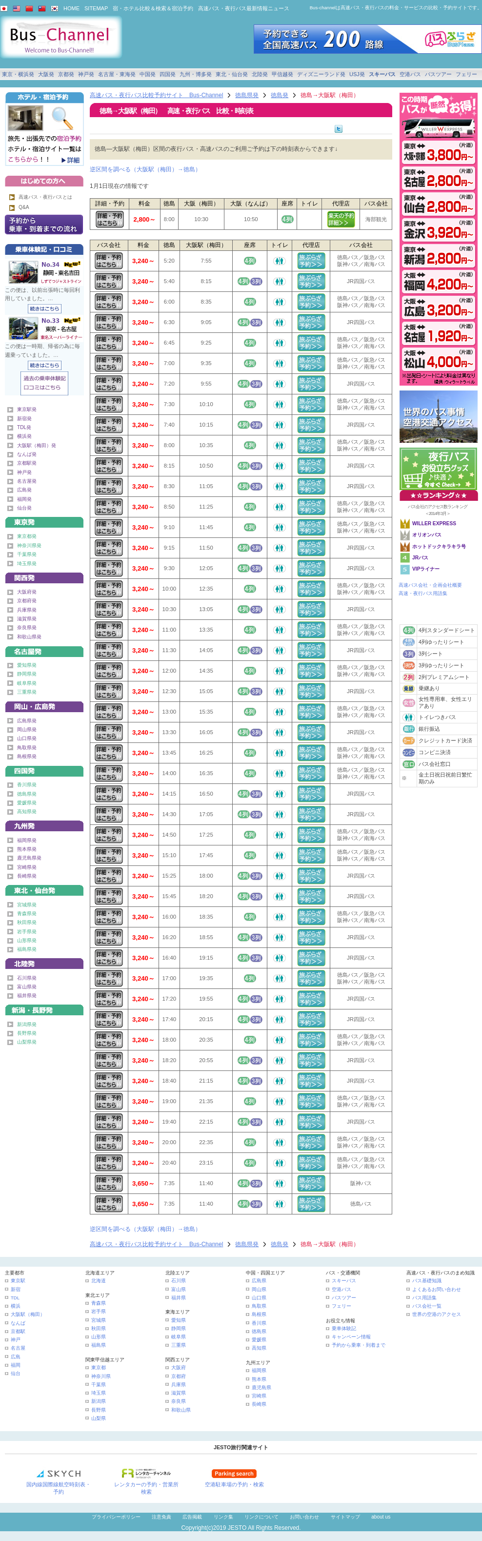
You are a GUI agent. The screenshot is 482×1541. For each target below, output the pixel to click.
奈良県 (178, 1401)
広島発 (24, 490)
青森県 (98, 1303)
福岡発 (24, 499)
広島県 (259, 1280)
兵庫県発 (27, 610)
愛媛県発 (27, 802)
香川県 (259, 1323)
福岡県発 (27, 840)
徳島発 (279, 95)
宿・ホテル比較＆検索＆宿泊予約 (153, 8)
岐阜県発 (27, 683)
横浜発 (24, 436)
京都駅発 (27, 463)
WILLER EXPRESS (434, 523)
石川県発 (27, 978)
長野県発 (27, 1033)
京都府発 (27, 600)
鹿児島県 (261, 1387)
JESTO (237, 1527)
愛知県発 (27, 665)
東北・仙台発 (232, 74)
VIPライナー (426, 569)
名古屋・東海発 (117, 74)
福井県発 (27, 995)
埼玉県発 (27, 563)
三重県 (178, 1345)
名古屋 (18, 1348)
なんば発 (27, 454)
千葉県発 (27, 554)
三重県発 (27, 692)
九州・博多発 (196, 74)
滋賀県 (178, 1393)
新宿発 (24, 418)
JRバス (420, 557)
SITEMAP (96, 8)
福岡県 (259, 1370)
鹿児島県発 (29, 858)
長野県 (98, 1410)
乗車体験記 (344, 1328)
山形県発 (27, 940)
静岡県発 (27, 674)
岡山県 (259, 1289)
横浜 (15, 1306)
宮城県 (98, 1320)
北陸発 (260, 74)
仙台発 (24, 508)
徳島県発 (247, 95)
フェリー (466, 74)
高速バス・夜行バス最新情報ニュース (243, 8)
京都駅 (18, 1331)
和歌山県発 (29, 636)
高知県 (259, 1348)
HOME (71, 8)
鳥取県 (259, 1306)
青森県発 (27, 913)
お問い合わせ (304, 1517)
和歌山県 (181, 1410)
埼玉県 (98, 1393)
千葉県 (98, 1384)
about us (380, 1517)
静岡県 (178, 1328)
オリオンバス (427, 534)
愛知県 (178, 1320)
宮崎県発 (27, 867)
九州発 (44, 824)
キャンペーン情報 (351, 1336)
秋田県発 (27, 922)
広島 (15, 1356)
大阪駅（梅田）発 (36, 445)
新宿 (15, 1289)
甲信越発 (282, 74)
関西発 (44, 576)
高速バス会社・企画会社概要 (430, 585)
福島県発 (27, 949)
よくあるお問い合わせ (436, 1289)
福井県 (178, 1297)
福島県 (98, 1345)
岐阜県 (178, 1336)
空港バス (410, 74)
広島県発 (27, 720)
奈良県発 (27, 627)
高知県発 (27, 811)
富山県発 (27, 986)
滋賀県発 (27, 618)
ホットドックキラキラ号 (439, 546)
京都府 (178, 1376)
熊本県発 (27, 849)
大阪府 (178, 1367)
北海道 (98, 1280)
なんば (18, 1323)
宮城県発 (27, 904)
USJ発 (357, 74)
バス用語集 (424, 1297)
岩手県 (98, 1311)
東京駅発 (27, 409)
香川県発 (27, 784)
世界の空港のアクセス (436, 1314)
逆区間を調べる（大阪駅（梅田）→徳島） (145, 169)
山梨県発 (27, 1042)
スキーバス (382, 74)
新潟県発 (27, 1024)
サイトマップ (345, 1517)
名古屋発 (27, 481)
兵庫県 (178, 1384)
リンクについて (261, 1517)
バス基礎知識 (427, 1280)
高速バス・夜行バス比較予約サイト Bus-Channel (156, 95)
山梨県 (98, 1418)
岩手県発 (27, 931)
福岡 (15, 1365)
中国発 (148, 74)
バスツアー (438, 74)
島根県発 (27, 756)
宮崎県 (259, 1395)
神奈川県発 (29, 545)
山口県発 (27, 738)
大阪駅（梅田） (28, 1314)
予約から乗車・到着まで (358, 1345)
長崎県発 (27, 876)
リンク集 (223, 1517)
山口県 (259, 1297)
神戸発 (86, 74)
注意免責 (161, 1517)
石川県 (178, 1280)
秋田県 (98, 1328)
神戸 (15, 1339)
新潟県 (98, 1401)
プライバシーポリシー (116, 1517)
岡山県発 (27, 729)
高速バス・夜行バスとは (45, 197)
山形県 (98, 1336)
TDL (15, 1297)
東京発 (44, 520)
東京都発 (27, 536)
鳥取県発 (27, 747)
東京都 (98, 1367)
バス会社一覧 (427, 1306)
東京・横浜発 (18, 74)
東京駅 (18, 1280)
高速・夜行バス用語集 (423, 593)
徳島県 (259, 1331)
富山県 (178, 1289)
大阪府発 (27, 592)
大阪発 (46, 74)
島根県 (259, 1314)
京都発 (66, 74)
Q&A (24, 207)
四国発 (168, 74)
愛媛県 (259, 1339)
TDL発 (24, 427)
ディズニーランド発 (321, 74)
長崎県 (259, 1404)
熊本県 (259, 1379)
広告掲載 (192, 1517)
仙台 (15, 1373)
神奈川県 (101, 1376)
